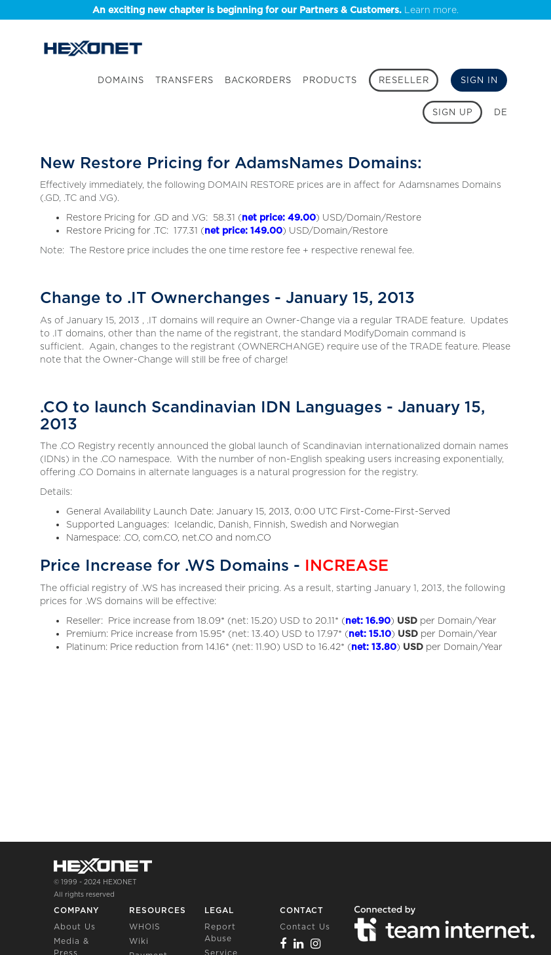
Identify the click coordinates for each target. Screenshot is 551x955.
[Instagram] (316, 943)
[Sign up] (452, 112)
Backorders (258, 80)
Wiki (139, 941)
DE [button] (501, 112)
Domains (121, 80)
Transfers (184, 80)
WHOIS (145, 926)
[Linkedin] (299, 943)
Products (330, 80)
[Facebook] (283, 943)
